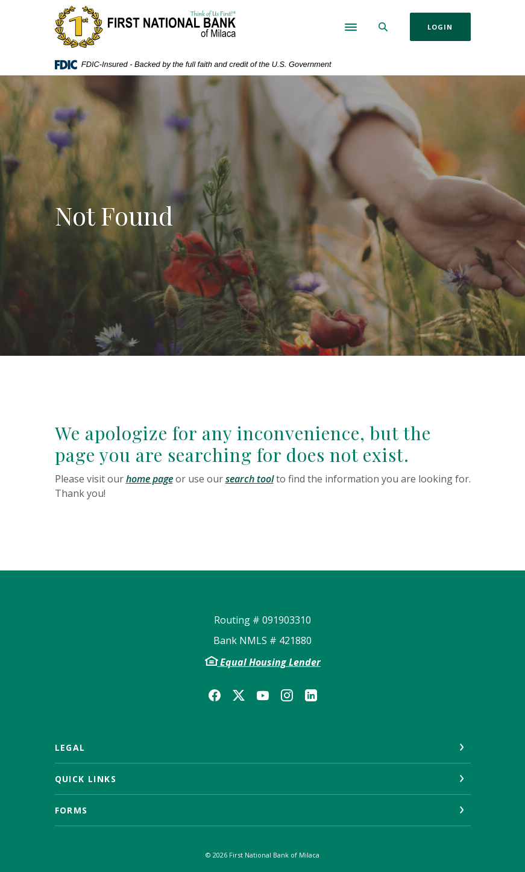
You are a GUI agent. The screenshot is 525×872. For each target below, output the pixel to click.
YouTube (263, 695)
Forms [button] (71, 810)
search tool (249, 478)
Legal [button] (70, 747)
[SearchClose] (383, 27)
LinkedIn (311, 695)
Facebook (215, 695)
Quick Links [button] (85, 779)
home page (149, 478)
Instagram (287, 695)
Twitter (239, 695)
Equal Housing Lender (269, 662)
